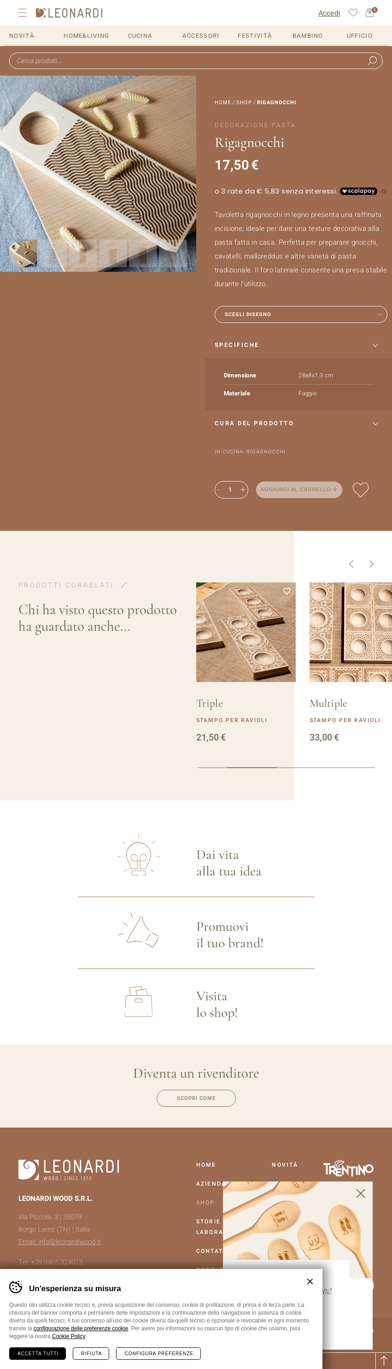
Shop (244, 102)
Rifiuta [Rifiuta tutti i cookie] (91, 1353)
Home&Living (86, 35)
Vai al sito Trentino (348, 1168)
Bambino (308, 35)
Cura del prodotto (254, 423)
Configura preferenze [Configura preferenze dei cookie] (158, 1353)
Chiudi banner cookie (310, 1281)
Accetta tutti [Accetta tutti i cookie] (38, 1353)
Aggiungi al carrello (296, 489)
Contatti (213, 1251)
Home (223, 102)
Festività (255, 35)
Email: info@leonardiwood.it (59, 1242)
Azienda (211, 1184)
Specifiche (237, 345)
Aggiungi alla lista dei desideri (360, 490)
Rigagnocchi (266, 452)
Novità (22, 35)
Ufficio (360, 35)
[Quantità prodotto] (230, 490)
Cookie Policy (68, 1336)
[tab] (298, 345)
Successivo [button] (371, 564)
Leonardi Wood (69, 13)
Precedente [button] (351, 564)
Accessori (201, 35)
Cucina (140, 35)
